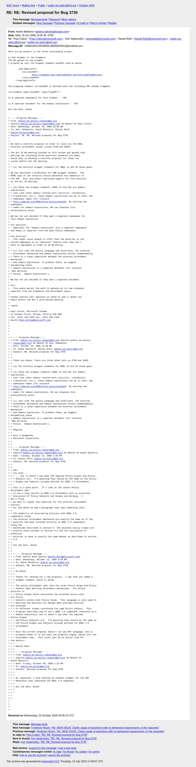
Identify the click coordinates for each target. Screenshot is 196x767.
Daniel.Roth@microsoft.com (150, 38)
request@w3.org (22, 343)
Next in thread (98, 23)
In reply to (82, 23)
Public (41, 5)
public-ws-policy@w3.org (62, 5)
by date (57, 751)
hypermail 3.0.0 (50, 761)
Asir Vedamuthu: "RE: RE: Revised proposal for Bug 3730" (64, 738)
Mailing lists (28, 5)
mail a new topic (67, 748)
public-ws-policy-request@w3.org (37, 121)
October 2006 (86, 5)
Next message (44, 23)
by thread (68, 751)
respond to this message (42, 748)
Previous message (65, 23)
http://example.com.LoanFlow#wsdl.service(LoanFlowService (66, 74)
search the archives (59, 755)
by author (94, 751)
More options (69, 19)
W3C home (12, 5)
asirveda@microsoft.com (101, 38)
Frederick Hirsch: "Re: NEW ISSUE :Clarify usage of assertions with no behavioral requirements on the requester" (95, 727)
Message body (39, 19)
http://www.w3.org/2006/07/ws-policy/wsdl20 (39, 201)
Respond (54, 19)
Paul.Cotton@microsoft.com (46, 38)
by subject (81, 751)
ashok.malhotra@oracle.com (52, 31)
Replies (112, 23)
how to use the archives (33, 755)
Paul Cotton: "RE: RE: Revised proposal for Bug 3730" (57, 735)
